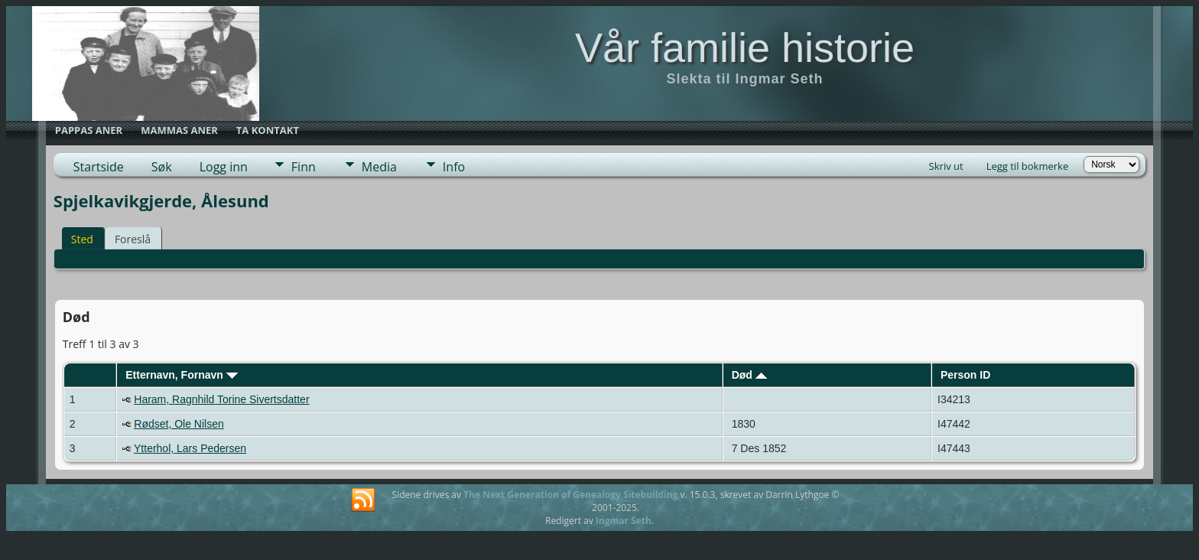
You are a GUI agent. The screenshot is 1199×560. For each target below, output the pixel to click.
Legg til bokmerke (1027, 166)
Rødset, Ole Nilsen (178, 424)
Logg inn (224, 166)
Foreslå (133, 239)
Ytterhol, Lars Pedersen (190, 448)
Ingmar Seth (623, 520)
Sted (82, 239)
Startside (98, 166)
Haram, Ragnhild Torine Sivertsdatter (221, 399)
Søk (161, 166)
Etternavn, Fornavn (181, 375)
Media (379, 166)
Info (454, 166)
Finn (303, 166)
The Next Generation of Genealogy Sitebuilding (570, 494)
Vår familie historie (745, 47)
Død (749, 375)
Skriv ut (946, 166)
